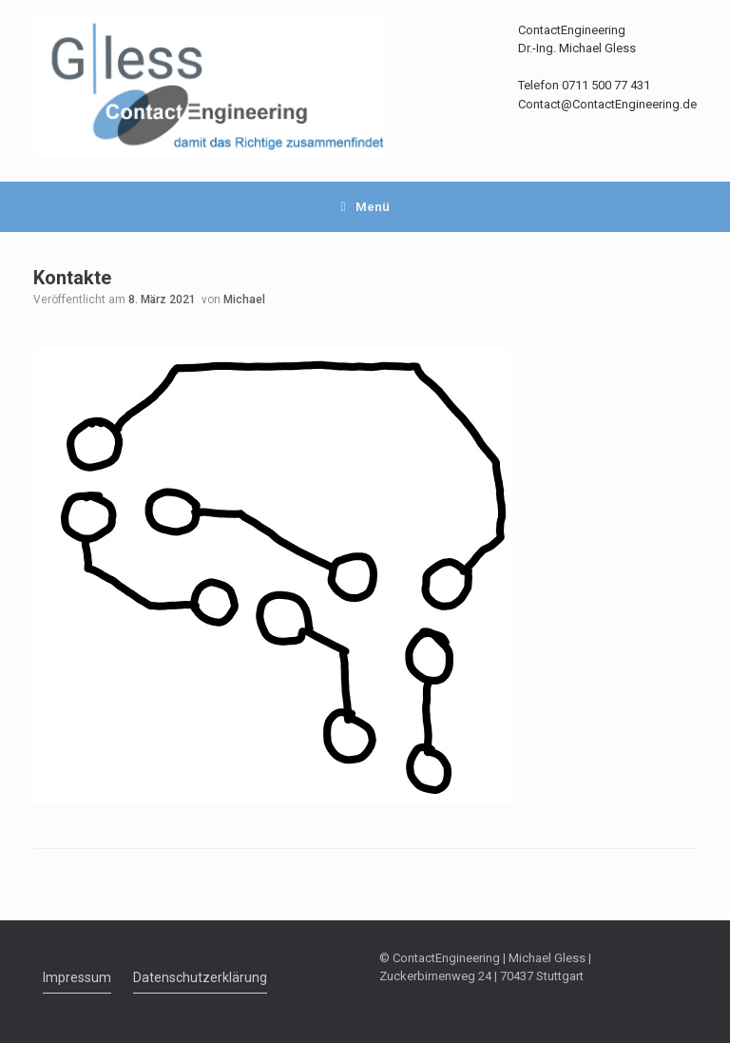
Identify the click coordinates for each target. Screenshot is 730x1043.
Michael (244, 299)
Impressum (77, 977)
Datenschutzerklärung (200, 977)
